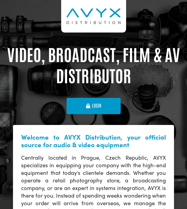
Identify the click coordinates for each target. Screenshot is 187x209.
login (93, 105)
